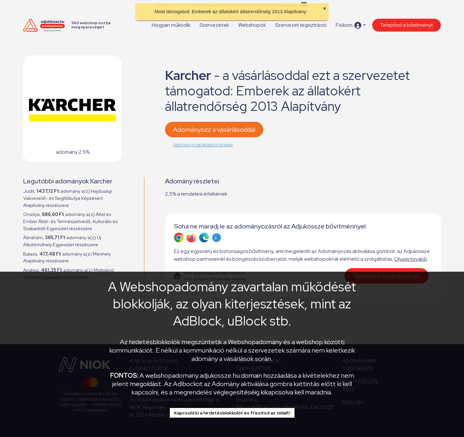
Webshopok (252, 25)
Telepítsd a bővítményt (406, 25)
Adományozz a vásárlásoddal (214, 129)
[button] (350, 25)
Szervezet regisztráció (301, 25)
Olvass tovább (410, 259)
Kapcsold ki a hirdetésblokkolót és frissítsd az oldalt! (232, 413)
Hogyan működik (171, 25)
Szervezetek (214, 25)
